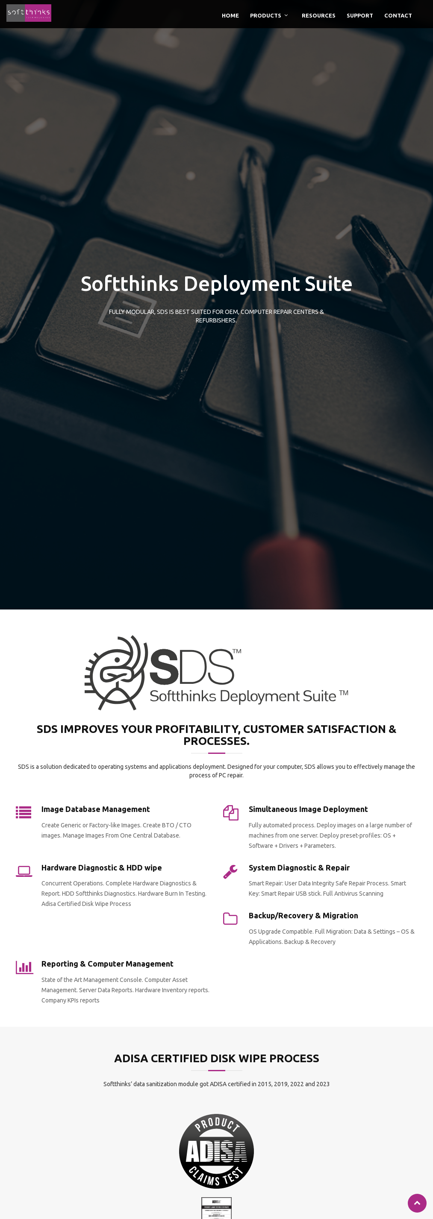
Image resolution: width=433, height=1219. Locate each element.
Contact (398, 15)
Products (265, 15)
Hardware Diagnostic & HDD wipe (101, 867)
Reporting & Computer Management (107, 963)
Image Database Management (95, 809)
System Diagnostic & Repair (299, 867)
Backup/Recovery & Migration (303, 915)
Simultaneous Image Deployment (308, 809)
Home (230, 15)
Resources (319, 15)
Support (360, 15)
